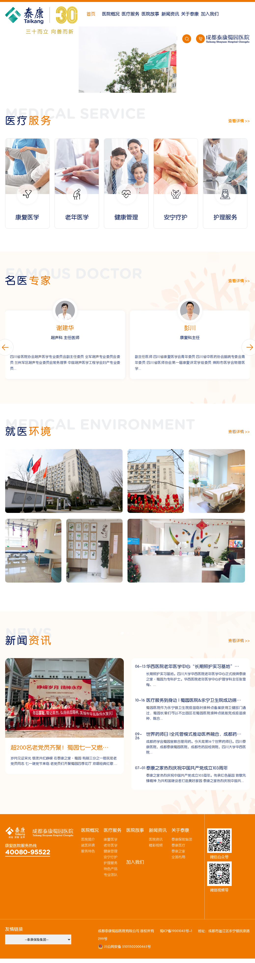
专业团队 (110, 875)
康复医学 (110, 840)
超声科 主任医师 (190, 338)
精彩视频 (156, 845)
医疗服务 (130, 14)
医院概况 (111, 14)
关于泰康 (190, 14)
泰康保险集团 (181, 840)
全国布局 (178, 857)
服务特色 (88, 851)
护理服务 (110, 863)
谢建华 (190, 328)
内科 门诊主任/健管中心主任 (65, 338)
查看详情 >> (239, 121)
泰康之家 (178, 851)
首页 (90, 14)
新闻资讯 (170, 14)
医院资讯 (156, 840)
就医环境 (88, 845)
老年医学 (110, 845)
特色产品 (110, 869)
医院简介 (88, 840)
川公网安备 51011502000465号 (127, 947)
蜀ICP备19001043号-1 (176, 931)
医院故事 (150, 14)
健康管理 (110, 851)
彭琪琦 (65, 328)
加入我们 (210, 14)
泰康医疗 (178, 845)
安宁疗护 (110, 857)
